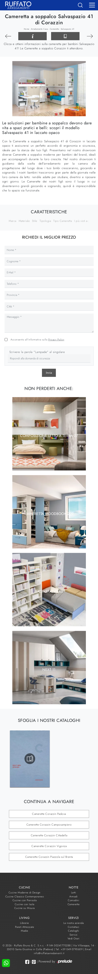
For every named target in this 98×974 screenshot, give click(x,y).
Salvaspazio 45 (49, 591)
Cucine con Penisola (25, 900)
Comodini (73, 900)
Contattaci (73, 927)
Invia (49, 372)
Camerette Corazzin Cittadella (49, 835)
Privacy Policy (56, 339)
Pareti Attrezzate (24, 927)
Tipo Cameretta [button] (62, 221)
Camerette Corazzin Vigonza (49, 846)
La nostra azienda (73, 923)
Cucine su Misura (24, 908)
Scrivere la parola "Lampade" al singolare (37, 352)
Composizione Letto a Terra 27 (49, 435)
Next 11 (49, 669)
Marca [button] (12, 221)
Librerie (24, 923)
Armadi (73, 896)
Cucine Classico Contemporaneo (24, 896)
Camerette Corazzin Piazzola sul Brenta (49, 857)
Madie (24, 931)
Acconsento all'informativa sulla (37, 339)
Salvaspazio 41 (67, 28)
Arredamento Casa (39, 28)
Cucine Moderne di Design (25, 892)
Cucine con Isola (24, 904)
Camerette (54, 28)
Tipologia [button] (45, 221)
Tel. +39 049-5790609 (69, 949)
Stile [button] (34, 221)
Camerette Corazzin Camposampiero (49, 825)
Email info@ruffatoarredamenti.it (62, 951)
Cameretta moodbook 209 (49, 513)
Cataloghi (73, 931)
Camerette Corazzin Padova (49, 814)
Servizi (74, 935)
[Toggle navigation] (92, 5)
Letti (73, 892)
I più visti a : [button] (81, 221)
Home (26, 28)
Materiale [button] (24, 221)
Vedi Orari (74, 938)
